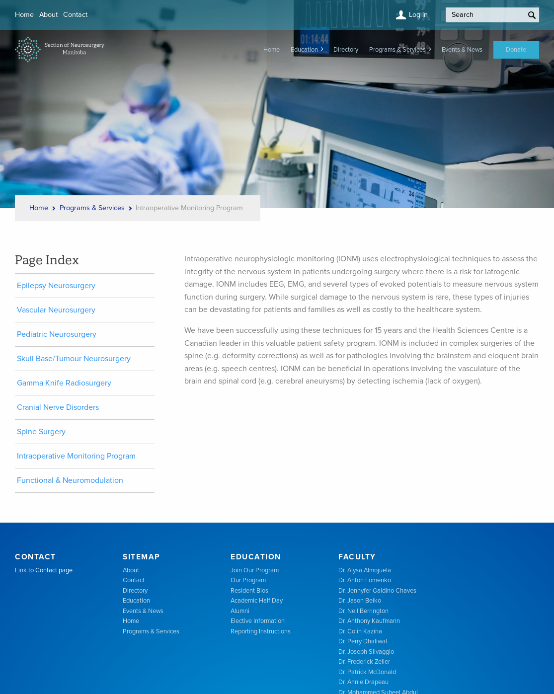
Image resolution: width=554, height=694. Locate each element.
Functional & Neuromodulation (70, 480)
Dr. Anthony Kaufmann (369, 621)
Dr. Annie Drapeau (363, 682)
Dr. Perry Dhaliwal (362, 641)
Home (24, 14)
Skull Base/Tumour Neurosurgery (74, 359)
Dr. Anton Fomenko (364, 580)
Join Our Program (255, 570)
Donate (516, 50)
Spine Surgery (41, 432)
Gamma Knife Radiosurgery (64, 383)
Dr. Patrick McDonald (367, 672)
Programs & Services (397, 50)
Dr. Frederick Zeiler (364, 662)
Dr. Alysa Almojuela (364, 570)
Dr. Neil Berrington (363, 611)
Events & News (462, 50)
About (48, 14)
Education (304, 50)
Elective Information (258, 621)
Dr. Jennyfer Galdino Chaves (377, 591)
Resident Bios (249, 591)
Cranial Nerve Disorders (58, 407)
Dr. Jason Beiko (359, 601)
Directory (345, 50)
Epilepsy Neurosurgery (56, 286)
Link (21, 570)
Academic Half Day (257, 601)
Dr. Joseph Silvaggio (366, 652)
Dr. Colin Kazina (360, 631)
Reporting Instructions (261, 631)
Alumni (240, 611)
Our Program (248, 580)
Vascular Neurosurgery (56, 310)
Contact (75, 14)
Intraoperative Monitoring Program (76, 456)
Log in (418, 14)
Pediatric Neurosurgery (56, 334)
